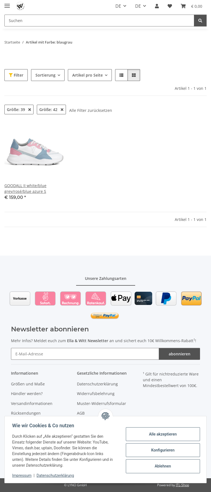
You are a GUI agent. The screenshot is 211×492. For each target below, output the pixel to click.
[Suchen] (99, 20)
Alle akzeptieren (161, 434)
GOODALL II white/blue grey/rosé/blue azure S (25, 188)
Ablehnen (161, 466)
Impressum (23, 475)
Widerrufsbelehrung (96, 393)
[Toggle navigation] (7, 3)
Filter (16, 75)
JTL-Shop (182, 485)
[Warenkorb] (191, 6)
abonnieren (179, 353)
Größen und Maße (28, 383)
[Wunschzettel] (169, 6)
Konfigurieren (161, 450)
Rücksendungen (26, 413)
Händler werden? (27, 393)
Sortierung (45, 75)
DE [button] (118, 6)
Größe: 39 (19, 109)
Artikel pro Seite (87, 75)
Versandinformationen (31, 403)
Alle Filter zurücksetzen (90, 110)
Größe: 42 (51, 109)
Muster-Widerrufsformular (101, 403)
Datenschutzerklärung (56, 475)
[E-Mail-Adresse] (85, 354)
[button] (157, 6)
